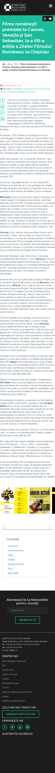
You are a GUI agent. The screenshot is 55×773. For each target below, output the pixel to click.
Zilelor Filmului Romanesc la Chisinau (18, 92)
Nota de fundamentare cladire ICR (17, 692)
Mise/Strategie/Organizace (14, 661)
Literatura (13, 546)
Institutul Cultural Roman (26, 89)
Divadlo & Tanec (16, 564)
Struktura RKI (8, 670)
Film (10, 569)
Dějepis (5, 679)
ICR (12, 89)
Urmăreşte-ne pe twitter (20, 714)
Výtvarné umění (16, 550)
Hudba (11, 559)
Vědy (10, 555)
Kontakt (5, 696)
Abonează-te (27, 620)
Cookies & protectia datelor (13, 701)
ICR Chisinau (44, 89)
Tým (4, 665)
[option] (14, 500)
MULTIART (13, 573)
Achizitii (5, 687)
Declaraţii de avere (10, 683)
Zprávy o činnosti (9, 674)
